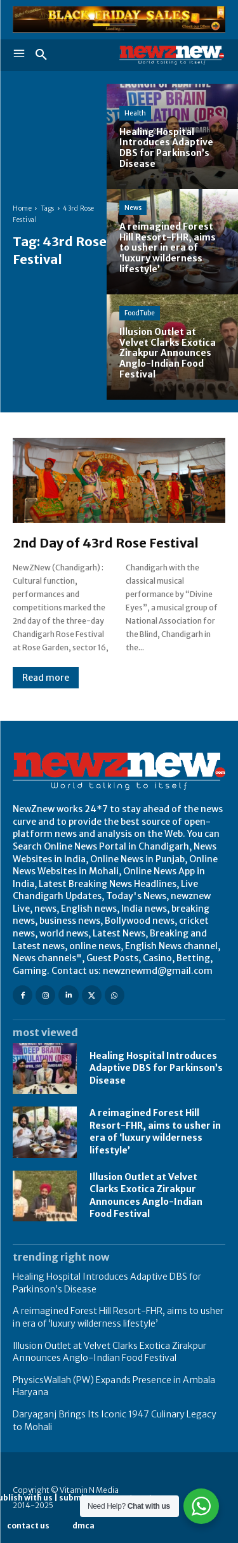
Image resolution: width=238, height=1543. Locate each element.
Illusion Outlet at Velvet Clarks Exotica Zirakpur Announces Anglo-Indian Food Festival (109, 1352)
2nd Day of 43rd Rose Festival (106, 543)
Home (22, 208)
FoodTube (139, 313)
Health (135, 113)
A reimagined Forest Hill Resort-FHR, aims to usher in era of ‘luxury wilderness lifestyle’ (155, 1131)
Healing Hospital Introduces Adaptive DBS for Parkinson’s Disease (156, 1068)
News (133, 208)
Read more (45, 677)
